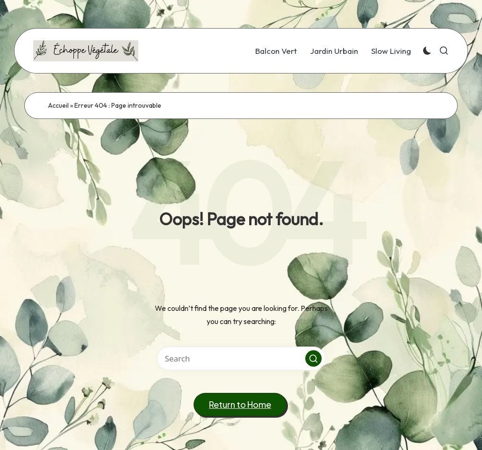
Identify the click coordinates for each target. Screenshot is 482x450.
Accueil (58, 105)
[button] (313, 358)
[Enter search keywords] (241, 358)
